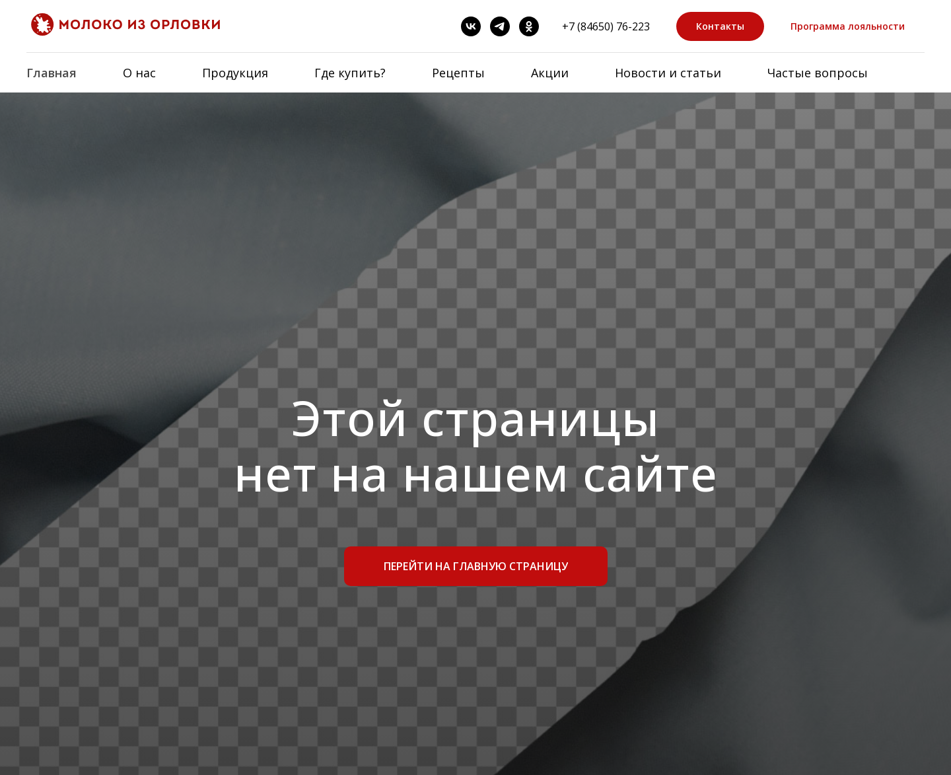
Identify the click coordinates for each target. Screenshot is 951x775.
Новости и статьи (668, 73)
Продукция (235, 73)
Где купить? (350, 73)
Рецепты (458, 73)
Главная (51, 73)
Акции (550, 73)
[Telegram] (500, 26)
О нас (139, 73)
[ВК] (471, 26)
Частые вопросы (817, 73)
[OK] (529, 26)
